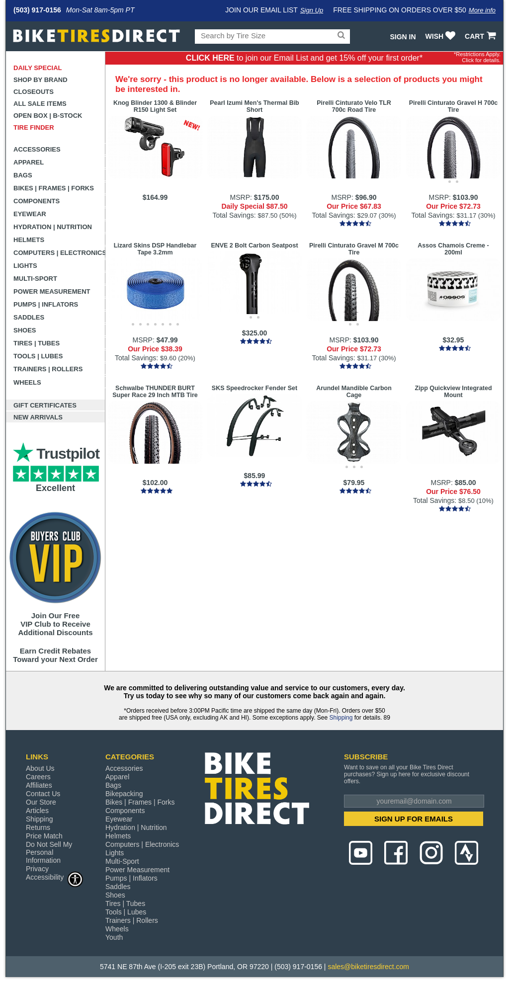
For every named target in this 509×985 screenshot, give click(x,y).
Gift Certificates (45, 405)
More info (482, 10)
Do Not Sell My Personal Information (49, 852)
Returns (38, 827)
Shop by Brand (40, 79)
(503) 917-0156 (37, 10)
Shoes (24, 330)
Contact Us (43, 794)
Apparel (28, 162)
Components (36, 201)
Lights (25, 265)
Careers (38, 777)
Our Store (41, 802)
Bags (22, 175)
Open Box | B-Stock (47, 115)
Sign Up (311, 10)
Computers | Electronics (59, 252)
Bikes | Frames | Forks (53, 188)
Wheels (27, 382)
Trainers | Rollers (48, 369)
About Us (40, 768)
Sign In (403, 37)
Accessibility (55, 877)
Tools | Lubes (38, 356)
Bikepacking (124, 794)
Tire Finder (33, 127)
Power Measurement (51, 291)
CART (481, 36)
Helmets (28, 240)
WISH (441, 36)
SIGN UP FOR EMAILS (413, 819)
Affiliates (39, 785)
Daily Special (37, 68)
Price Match (44, 836)
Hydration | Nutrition (52, 227)
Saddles (28, 317)
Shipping (341, 717)
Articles (37, 811)
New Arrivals (38, 417)
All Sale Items (40, 103)
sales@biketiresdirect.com (368, 967)
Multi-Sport (35, 278)
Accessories (37, 149)
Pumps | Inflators (45, 304)
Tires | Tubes (36, 343)
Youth (114, 937)
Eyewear (29, 214)
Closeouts (33, 91)
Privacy (37, 869)
